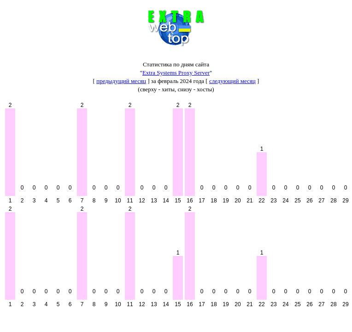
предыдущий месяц (121, 80)
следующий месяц (232, 80)
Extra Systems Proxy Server (176, 72)
